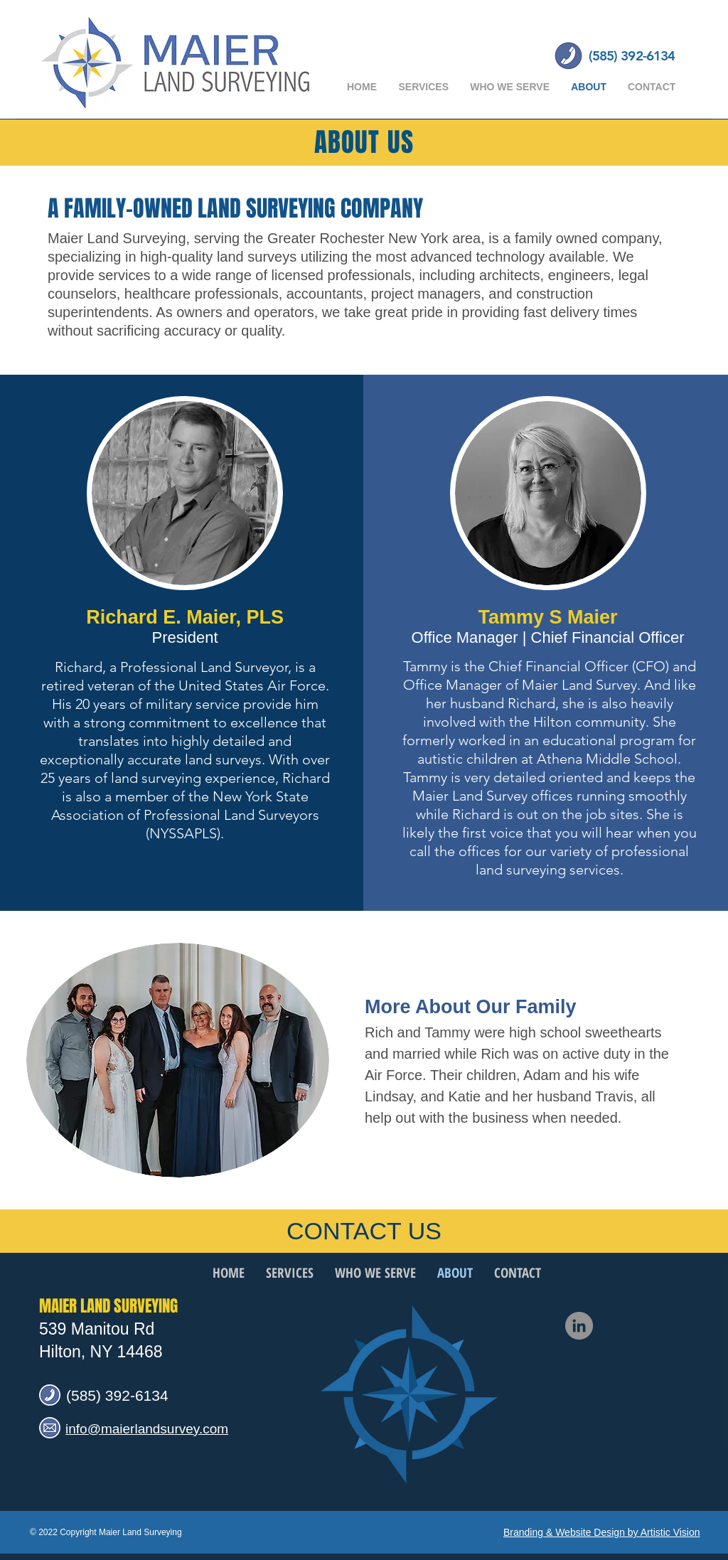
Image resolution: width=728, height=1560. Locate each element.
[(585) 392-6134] (632, 56)
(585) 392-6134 (117, 1395)
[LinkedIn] (579, 1326)
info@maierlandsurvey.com (146, 1428)
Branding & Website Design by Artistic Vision (601, 1532)
